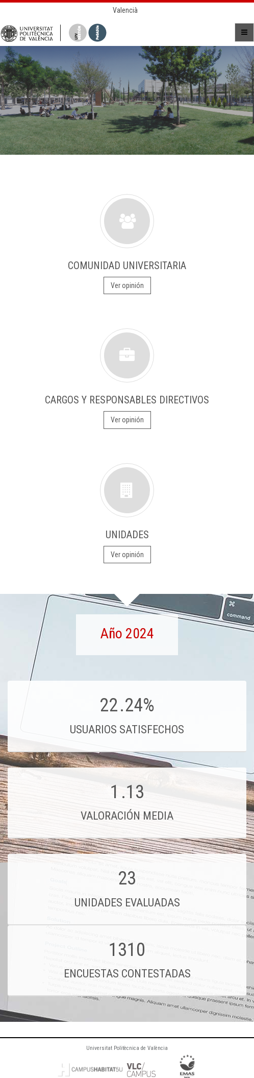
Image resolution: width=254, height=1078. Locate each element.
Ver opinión (127, 285)
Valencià (125, 10)
